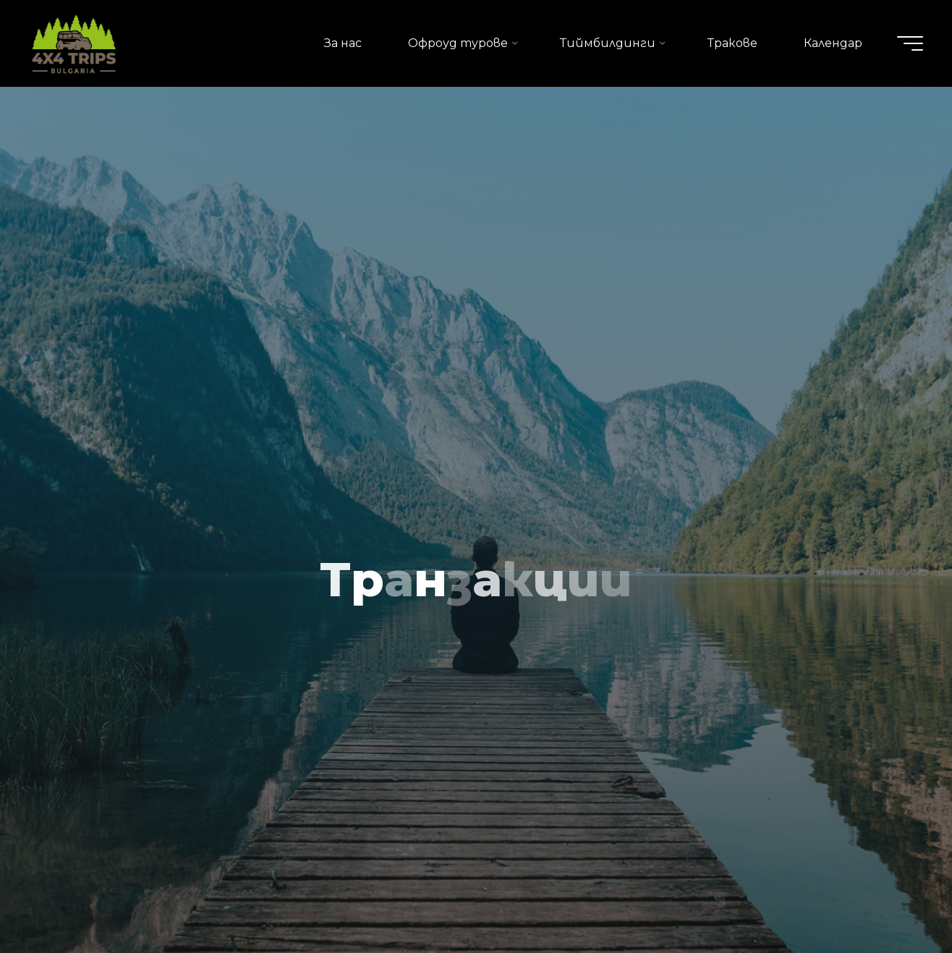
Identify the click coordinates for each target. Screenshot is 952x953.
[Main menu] (910, 43)
